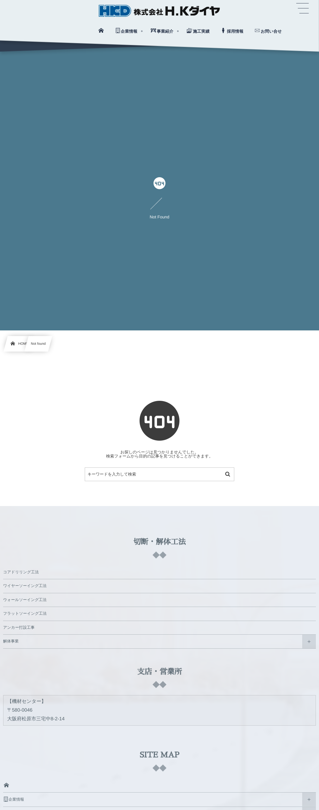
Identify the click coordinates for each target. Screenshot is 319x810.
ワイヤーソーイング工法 (25, 586)
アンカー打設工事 (19, 627)
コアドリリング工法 (21, 572)
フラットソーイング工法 (25, 613)
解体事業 (11, 641)
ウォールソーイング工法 (25, 600)
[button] (302, 8)
